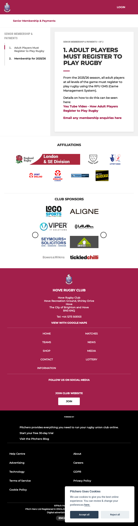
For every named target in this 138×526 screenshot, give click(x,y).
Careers (78, 462)
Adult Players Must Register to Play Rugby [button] (29, 49)
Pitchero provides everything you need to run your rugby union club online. (69, 427)
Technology (16, 471)
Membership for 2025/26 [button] (30, 58)
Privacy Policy (82, 480)
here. (87, 504)
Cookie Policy (18, 489)
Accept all (84, 514)
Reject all (115, 514)
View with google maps (69, 323)
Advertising (16, 462)
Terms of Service (20, 480)
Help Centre (17, 453)
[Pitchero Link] (69, 421)
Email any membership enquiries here (92, 118)
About (77, 453)
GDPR (77, 471)
